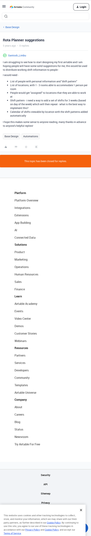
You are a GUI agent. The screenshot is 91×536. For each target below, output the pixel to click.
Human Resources (26, 274)
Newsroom (21, 437)
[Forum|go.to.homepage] (22, 7)
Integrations (22, 208)
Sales (18, 282)
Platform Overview (26, 200)
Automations (30, 136)
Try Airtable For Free (27, 444)
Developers (22, 370)
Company (21, 400)
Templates (21, 385)
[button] (4, 7)
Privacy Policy (32, 533)
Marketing (21, 259)
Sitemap (45, 493)
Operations (22, 267)
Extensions (22, 215)
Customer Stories (26, 333)
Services (20, 363)
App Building (23, 223)
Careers (19, 415)
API (45, 484)
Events (19, 311)
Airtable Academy (26, 304)
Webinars (20, 341)
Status (19, 429)
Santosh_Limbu (17, 55)
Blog (17, 422)
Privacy (45, 502)
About (18, 407)
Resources (21, 348)
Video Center (23, 319)
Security (45, 475)
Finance (20, 289)
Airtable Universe (25, 393)
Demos (19, 326)
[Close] (81, 514)
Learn (18, 296)
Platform (20, 193)
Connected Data (25, 238)
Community (22, 378)
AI (16, 230)
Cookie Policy (54, 526)
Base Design (12, 27)
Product (20, 252)
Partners (20, 355)
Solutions (21, 245)
